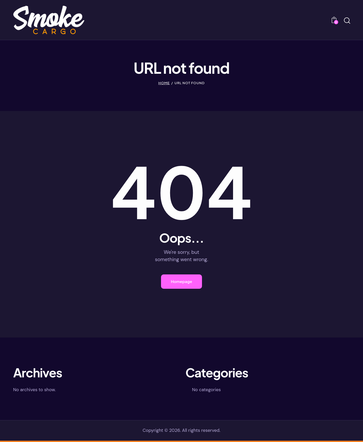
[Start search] (346, 21)
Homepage (181, 282)
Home (164, 83)
